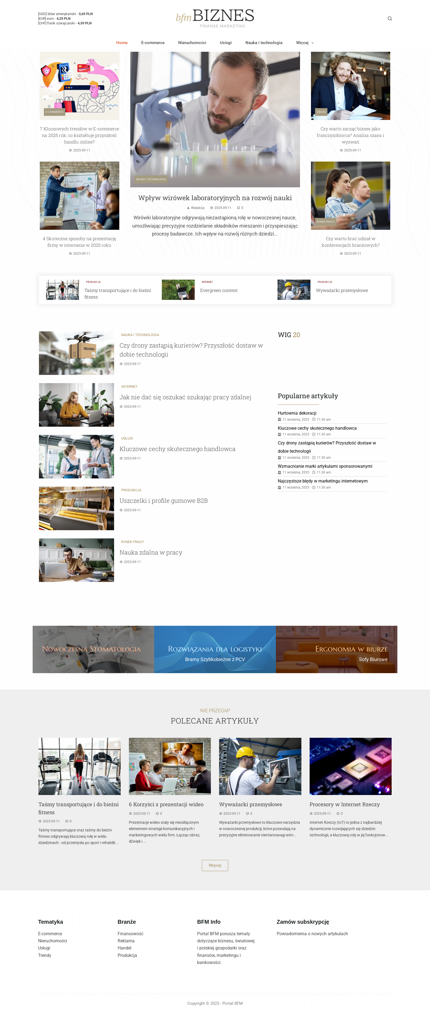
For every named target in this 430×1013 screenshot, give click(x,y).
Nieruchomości (192, 42)
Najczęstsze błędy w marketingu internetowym (323, 481)
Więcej (306, 43)
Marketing (53, 221)
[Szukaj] (390, 18)
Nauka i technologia (263, 42)
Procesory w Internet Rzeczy (345, 804)
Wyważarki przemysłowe (342, 290)
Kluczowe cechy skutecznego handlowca (178, 449)
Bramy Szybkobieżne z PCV (215, 659)
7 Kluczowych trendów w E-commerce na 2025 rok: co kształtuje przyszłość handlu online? (79, 135)
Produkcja (93, 282)
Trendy (44, 955)
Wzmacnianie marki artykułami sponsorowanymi (325, 466)
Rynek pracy (326, 221)
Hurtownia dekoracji (297, 413)
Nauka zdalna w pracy (151, 552)
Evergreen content (219, 290)
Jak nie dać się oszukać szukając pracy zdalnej (185, 397)
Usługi (225, 42)
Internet (207, 282)
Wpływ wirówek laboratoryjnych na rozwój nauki (215, 197)
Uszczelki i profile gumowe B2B (164, 500)
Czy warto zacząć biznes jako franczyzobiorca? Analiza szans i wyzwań (350, 135)
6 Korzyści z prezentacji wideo (166, 804)
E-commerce (153, 42)
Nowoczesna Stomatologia (91, 649)
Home (122, 42)
